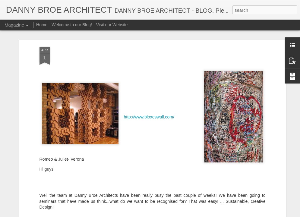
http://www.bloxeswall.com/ (149, 99)
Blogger (169, 213)
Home (41, 24)
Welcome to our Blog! (72, 24)
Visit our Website (112, 24)
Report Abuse (186, 213)
